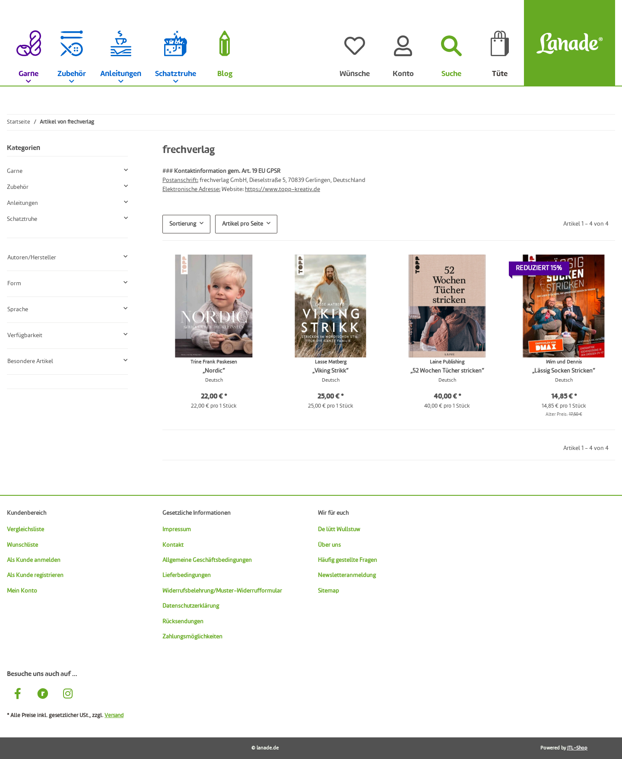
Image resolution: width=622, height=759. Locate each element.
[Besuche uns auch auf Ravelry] (43, 695)
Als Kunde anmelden (33, 560)
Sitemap (328, 591)
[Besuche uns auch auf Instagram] (68, 695)
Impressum (176, 529)
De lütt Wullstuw (339, 529)
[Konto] (403, 43)
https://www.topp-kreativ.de (282, 189)
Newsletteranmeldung (347, 575)
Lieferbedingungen (186, 575)
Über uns (329, 545)
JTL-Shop (577, 748)
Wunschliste (22, 545)
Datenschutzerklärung (190, 606)
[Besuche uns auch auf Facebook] (18, 695)
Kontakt (173, 545)
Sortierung (182, 224)
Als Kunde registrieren (35, 575)
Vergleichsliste (25, 529)
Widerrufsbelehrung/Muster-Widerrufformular (222, 591)
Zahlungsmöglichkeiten (192, 637)
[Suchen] (451, 43)
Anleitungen (22, 203)
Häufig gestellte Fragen (347, 560)
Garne (14, 171)
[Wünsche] (354, 43)
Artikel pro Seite (242, 224)
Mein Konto (22, 591)
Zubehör (18, 187)
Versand (114, 715)
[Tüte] (499, 43)
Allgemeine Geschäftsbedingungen (207, 560)
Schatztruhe (22, 219)
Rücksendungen (182, 622)
